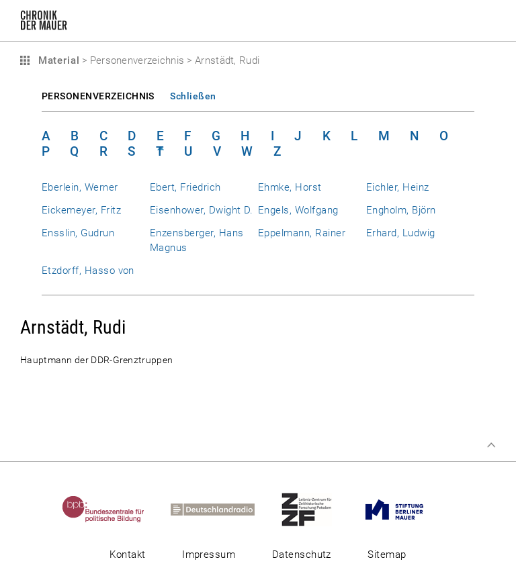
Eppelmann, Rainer (301, 233)
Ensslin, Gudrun (78, 233)
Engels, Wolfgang (298, 210)
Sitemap (387, 554)
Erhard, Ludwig (400, 233)
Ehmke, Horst (290, 187)
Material (57, 60)
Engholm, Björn (401, 210)
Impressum (208, 554)
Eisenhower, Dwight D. (201, 210)
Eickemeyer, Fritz (81, 210)
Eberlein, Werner (80, 187)
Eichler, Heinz (397, 187)
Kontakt (127, 554)
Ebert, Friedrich (185, 187)
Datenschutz (301, 554)
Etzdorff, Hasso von (88, 270)
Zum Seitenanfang (491, 445)
